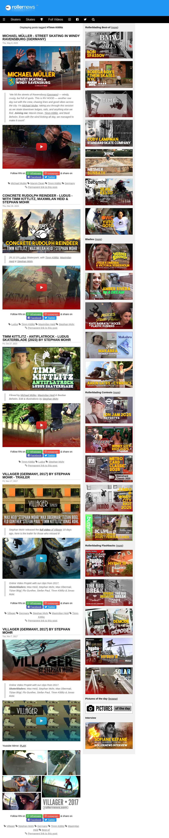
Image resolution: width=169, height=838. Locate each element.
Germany (52, 94)
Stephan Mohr (25, 261)
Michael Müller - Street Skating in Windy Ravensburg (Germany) (41, 37)
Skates (30, 19)
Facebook (36, 177)
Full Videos (55, 19)
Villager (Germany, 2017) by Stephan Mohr (36, 630)
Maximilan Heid (46, 324)
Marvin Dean (37, 183)
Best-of (46, 829)
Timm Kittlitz (51, 113)
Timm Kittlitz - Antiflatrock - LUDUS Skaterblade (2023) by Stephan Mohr (36, 338)
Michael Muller (30, 105)
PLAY (23, 745)
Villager (11, 613)
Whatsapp (35, 173)
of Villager (51, 529)
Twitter (51, 177)
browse (113, 698)
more (115, 27)
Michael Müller (28, 395)
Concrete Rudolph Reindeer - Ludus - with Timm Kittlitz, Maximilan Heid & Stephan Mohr (37, 199)
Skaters (16, 19)
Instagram (52, 173)
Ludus (22, 257)
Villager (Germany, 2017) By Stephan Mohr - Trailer (36, 475)
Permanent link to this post (42, 187)
